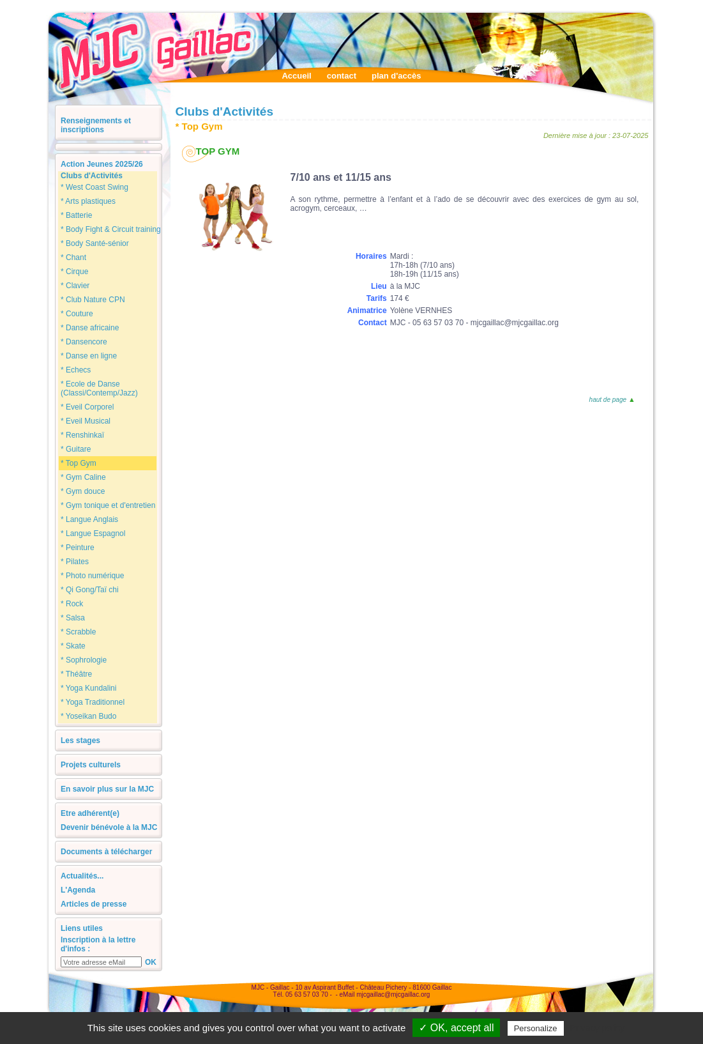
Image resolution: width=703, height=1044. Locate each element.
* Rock (72, 603)
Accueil (296, 76)
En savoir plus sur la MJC (107, 789)
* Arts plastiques (88, 201)
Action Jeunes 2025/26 (102, 164)
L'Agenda (78, 890)
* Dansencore (84, 341)
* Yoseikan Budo (88, 716)
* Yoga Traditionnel (93, 702)
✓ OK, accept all (456, 1027)
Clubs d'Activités (92, 175)
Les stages (80, 740)
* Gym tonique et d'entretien (108, 505)
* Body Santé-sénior (95, 243)
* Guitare (76, 449)
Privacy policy (597, 1028)
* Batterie (76, 215)
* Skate (73, 645)
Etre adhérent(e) (90, 813)
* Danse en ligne (89, 355)
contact (341, 76)
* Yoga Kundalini (88, 688)
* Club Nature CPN (93, 299)
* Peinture (77, 547)
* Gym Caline (83, 477)
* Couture (77, 313)
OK (150, 962)
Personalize (535, 1028)
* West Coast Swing (94, 187)
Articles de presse (93, 904)
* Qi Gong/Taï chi (90, 589)
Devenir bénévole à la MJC (109, 827)
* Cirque (74, 271)
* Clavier (75, 285)
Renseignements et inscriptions (96, 125)
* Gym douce (83, 491)
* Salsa (73, 617)
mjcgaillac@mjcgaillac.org (393, 994)
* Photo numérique (92, 575)
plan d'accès (396, 76)
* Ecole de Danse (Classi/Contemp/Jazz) (99, 388)
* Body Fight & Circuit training (111, 229)
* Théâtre (76, 674)
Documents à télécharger (106, 851)
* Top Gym (78, 463)
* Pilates (75, 561)
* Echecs (76, 369)
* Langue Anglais (89, 519)
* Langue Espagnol (93, 533)
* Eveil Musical (85, 421)
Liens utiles (82, 928)
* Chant (73, 257)
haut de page (611, 399)
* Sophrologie (84, 660)
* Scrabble (78, 631)
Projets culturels (91, 764)
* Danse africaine (90, 327)
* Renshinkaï (82, 435)
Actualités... (82, 875)
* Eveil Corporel (87, 407)
